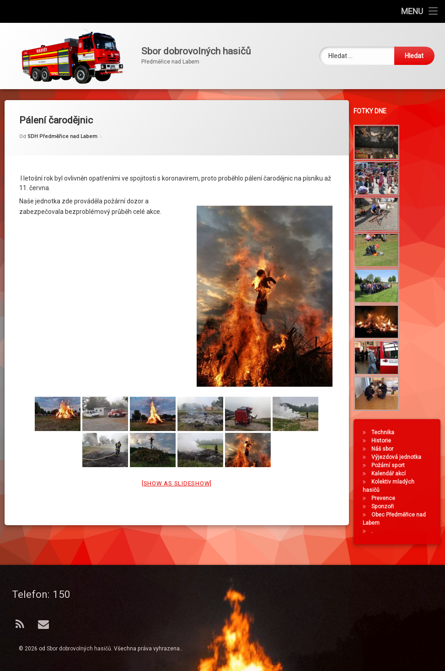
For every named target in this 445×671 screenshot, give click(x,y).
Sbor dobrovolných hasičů (79, 648)
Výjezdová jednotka (399, 457)
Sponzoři (385, 506)
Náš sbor (385, 449)
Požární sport (390, 465)
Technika (385, 432)
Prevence (386, 498)
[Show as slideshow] (177, 468)
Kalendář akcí (391, 473)
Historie (384, 440)
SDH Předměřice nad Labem (62, 122)
